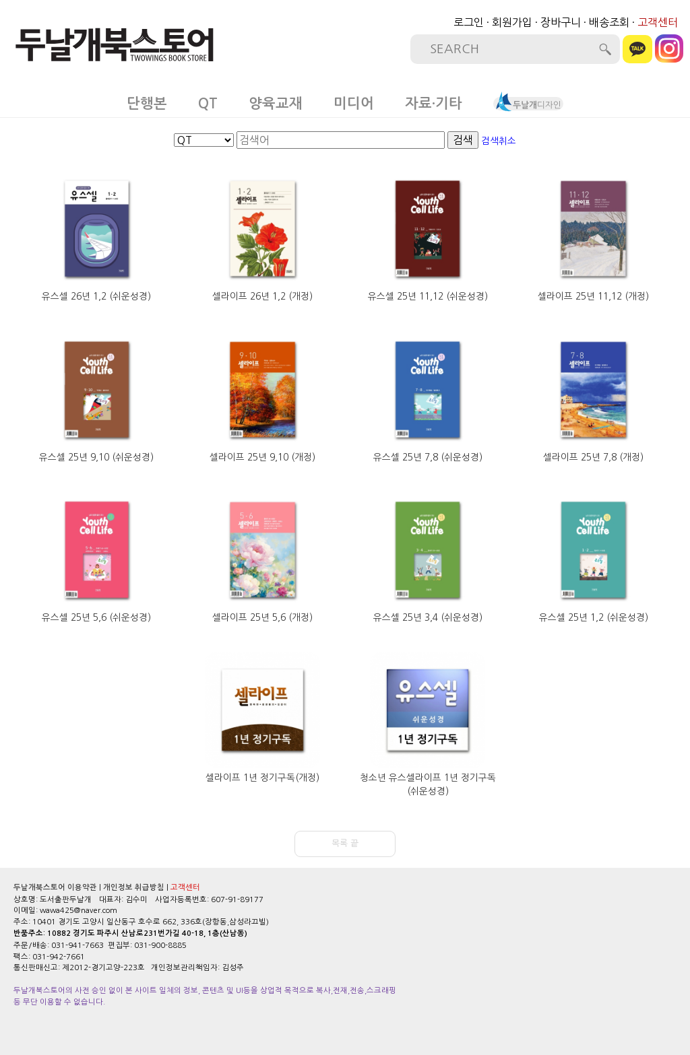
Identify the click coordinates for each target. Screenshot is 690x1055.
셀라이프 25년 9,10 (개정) (262, 457)
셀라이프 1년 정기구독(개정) (262, 777)
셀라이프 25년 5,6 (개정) (262, 617)
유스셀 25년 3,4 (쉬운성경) (427, 617)
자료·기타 (433, 103)
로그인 (468, 22)
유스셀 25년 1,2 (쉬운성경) (593, 617)
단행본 (147, 103)
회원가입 (512, 22)
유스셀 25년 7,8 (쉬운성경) (427, 457)
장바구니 (560, 22)
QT (208, 103)
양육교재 (276, 103)
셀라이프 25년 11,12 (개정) (593, 296)
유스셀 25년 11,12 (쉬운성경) (428, 296)
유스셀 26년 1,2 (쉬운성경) (96, 296)
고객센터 (657, 22)
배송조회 (609, 22)
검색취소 (498, 140)
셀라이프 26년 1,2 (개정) (262, 296)
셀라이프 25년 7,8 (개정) (593, 457)
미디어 (354, 103)
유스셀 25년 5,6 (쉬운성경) (96, 617)
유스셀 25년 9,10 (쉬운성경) (96, 457)
